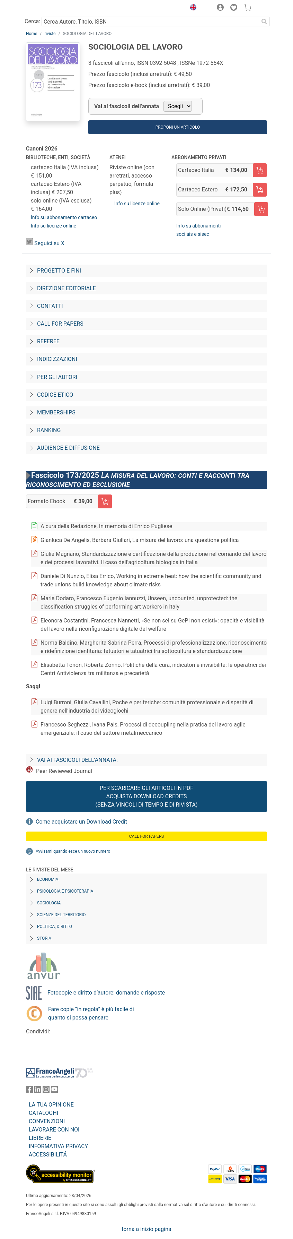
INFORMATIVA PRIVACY (58, 1146)
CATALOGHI (43, 1113)
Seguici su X (49, 243)
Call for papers (146, 836)
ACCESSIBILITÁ (48, 1154)
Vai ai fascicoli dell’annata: (77, 760)
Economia (47, 879)
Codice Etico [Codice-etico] (55, 395)
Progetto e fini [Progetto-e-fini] (59, 270)
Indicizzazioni (57, 359)
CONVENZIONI (47, 1121)
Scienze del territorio (61, 914)
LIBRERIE (40, 1138)
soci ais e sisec (192, 234)
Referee (48, 341)
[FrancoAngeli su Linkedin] (37, 1090)
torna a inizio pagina (146, 1229)
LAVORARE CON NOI (54, 1129)
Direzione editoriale (66, 288)
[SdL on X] (29, 243)
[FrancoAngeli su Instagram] (46, 1090)
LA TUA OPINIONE (51, 1104)
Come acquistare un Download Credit (81, 821)
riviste (49, 33)
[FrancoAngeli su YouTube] (54, 1090)
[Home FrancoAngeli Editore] (49, 8)
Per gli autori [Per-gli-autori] (57, 377)
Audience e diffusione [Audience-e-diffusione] (68, 448)
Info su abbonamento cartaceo (64, 217)
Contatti (50, 306)
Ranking (49, 430)
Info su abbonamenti (198, 226)
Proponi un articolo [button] (178, 127)
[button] (191, 8)
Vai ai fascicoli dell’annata (126, 106)
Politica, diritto (54, 926)
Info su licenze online (53, 226)
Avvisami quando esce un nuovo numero (73, 851)
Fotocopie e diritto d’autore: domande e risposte (106, 992)
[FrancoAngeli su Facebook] (29, 1090)
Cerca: (32, 21)
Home (31, 33)
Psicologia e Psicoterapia (65, 891)
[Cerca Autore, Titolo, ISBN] (150, 21)
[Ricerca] (264, 21)
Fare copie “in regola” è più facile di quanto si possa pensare (91, 1013)
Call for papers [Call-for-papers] (60, 323)
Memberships (56, 412)
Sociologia (49, 903)
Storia (44, 938)
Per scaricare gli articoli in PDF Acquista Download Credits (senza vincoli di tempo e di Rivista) (146, 796)
